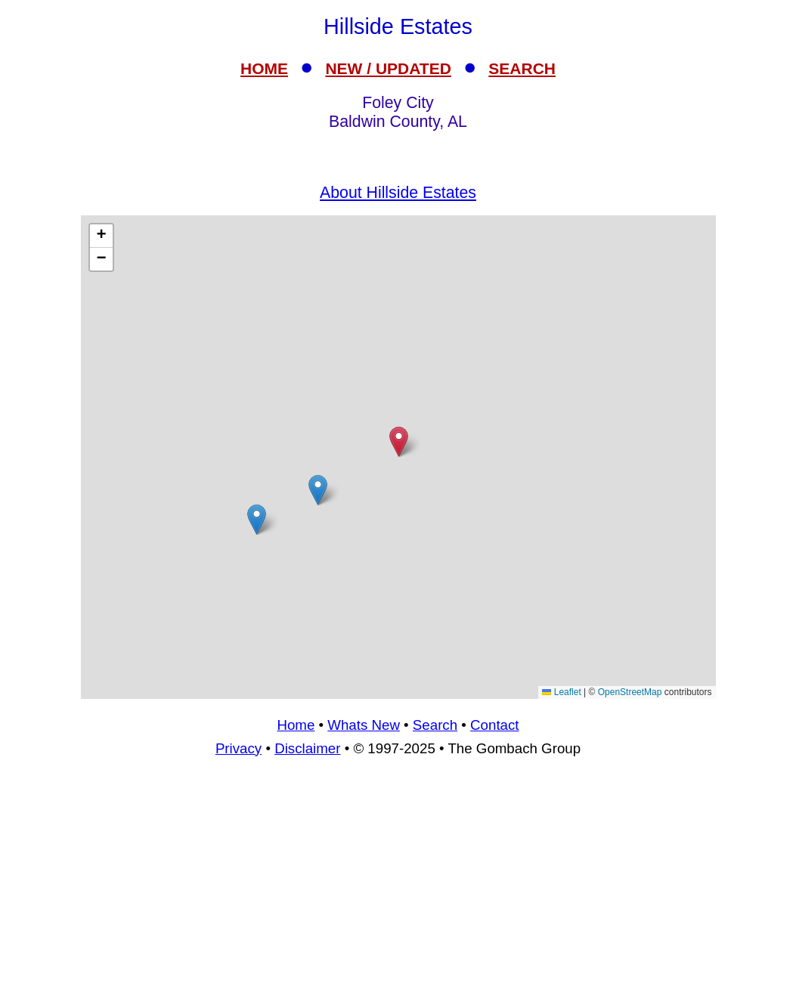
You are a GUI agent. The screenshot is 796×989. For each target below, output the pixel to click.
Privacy (238, 748)
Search (435, 725)
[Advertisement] (398, 879)
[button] (256, 519)
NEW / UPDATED (388, 68)
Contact (494, 725)
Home (295, 725)
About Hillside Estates (398, 193)
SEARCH (522, 68)
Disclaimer (307, 748)
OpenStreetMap (630, 692)
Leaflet (561, 692)
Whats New (363, 725)
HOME (264, 68)
